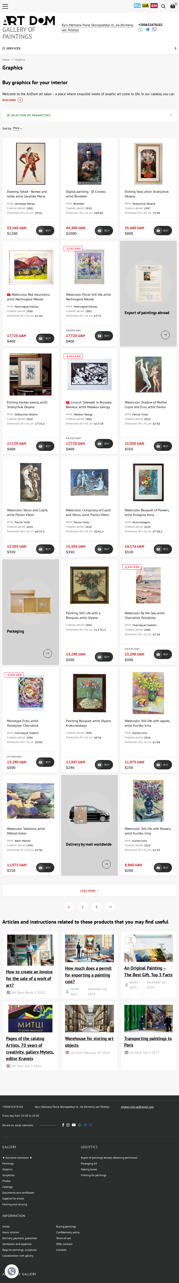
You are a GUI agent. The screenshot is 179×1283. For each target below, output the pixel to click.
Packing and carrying (14, 1204)
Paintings (8, 1163)
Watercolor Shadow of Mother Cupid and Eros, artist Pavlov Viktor (146, 407)
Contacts (61, 1249)
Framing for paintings (93, 1175)
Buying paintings (66, 1226)
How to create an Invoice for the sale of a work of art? (29, 978)
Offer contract (64, 1244)
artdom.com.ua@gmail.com (137, 1106)
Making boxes (89, 1169)
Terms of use (63, 1238)
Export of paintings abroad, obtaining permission (109, 1157)
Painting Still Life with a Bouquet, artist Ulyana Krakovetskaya (83, 617)
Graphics (7, 1169)
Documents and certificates (18, 1192)
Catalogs (7, 1186)
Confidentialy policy (68, 1232)
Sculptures (8, 1175)
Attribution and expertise (16, 1244)
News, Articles (10, 1232)
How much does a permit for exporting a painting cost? (88, 975)
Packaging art (89, 1163)
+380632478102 (150, 25)
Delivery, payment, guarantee (19, 1238)
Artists (6, 1226)
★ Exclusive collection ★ (17, 1157)
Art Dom (18, 992)
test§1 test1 (75, 991)
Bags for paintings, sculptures (19, 1249)
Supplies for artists (13, 1198)
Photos (6, 1181)
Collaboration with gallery (18, 1255)
